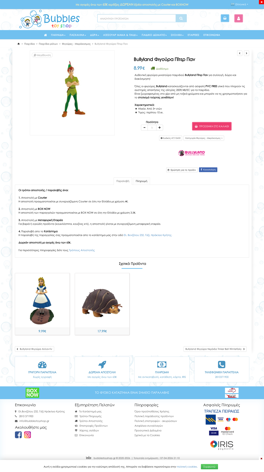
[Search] (181, 18)
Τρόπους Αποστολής (82, 250)
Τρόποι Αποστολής (89, 420)
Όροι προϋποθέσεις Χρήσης (152, 411)
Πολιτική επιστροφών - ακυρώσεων (156, 420)
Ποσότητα (152, 122)
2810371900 (222, 376)
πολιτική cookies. (187, 466)
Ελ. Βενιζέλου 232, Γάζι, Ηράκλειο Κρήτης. (148, 235)
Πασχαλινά (78, 34)
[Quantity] (152, 127)
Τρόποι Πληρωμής (88, 416)
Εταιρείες (193, 34)
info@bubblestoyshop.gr (34, 420)
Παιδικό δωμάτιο (154, 34)
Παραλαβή (122, 180)
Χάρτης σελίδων (87, 430)
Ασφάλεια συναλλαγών (149, 425)
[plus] (159, 127)
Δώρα (94, 34)
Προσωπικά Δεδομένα (148, 430)
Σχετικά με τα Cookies (147, 435)
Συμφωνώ (209, 466)
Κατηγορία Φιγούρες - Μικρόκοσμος (203, 138)
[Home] (18, 43)
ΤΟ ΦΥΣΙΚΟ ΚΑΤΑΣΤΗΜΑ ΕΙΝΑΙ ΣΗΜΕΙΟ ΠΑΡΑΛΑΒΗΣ (132, 392)
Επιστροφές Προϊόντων (91, 425)
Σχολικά (177, 34)
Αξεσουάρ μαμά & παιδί (120, 34)
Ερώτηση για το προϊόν (181, 170)
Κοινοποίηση (208, 169)
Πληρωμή (141, 180)
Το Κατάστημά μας (88, 411)
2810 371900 (26, 416)
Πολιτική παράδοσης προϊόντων (154, 416)
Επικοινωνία (211, 34)
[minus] (144, 127)
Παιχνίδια (58, 34)
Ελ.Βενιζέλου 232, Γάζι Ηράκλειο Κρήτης (41, 411)
